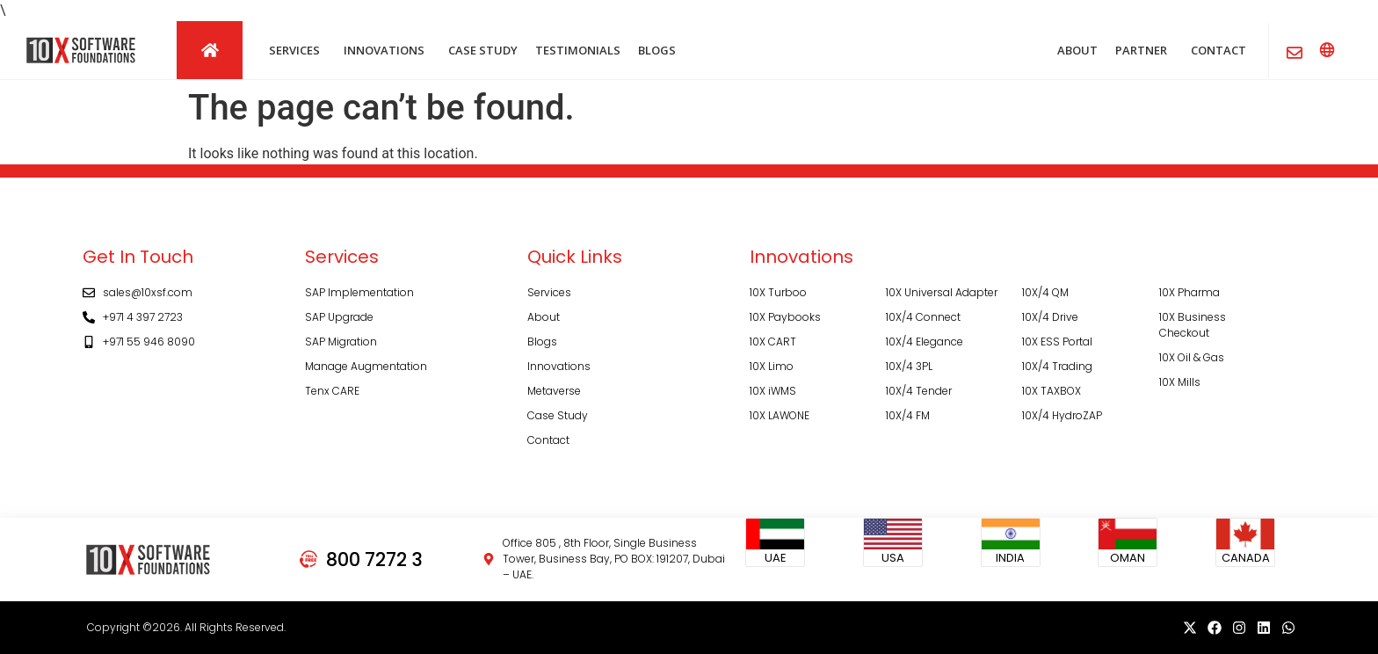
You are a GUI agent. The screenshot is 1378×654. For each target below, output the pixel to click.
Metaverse (554, 390)
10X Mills (1179, 381)
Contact (548, 439)
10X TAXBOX (1051, 390)
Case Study (557, 415)
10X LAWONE (779, 415)
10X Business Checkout (1192, 324)
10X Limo (772, 366)
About (543, 316)
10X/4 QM (1045, 292)
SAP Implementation (359, 292)
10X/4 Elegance (924, 341)
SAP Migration (341, 341)
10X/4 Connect (923, 316)
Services (549, 292)
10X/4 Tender (919, 390)
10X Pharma (1189, 292)
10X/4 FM (908, 415)
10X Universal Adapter (941, 292)
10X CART (773, 341)
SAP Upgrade (339, 316)
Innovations (559, 366)
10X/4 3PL (909, 366)
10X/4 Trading (1057, 366)
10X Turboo (778, 292)
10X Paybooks (785, 316)
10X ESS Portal (1057, 341)
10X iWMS (773, 390)
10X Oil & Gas (1191, 357)
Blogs (542, 341)
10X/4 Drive (1050, 316)
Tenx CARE (332, 390)
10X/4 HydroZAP (1062, 415)
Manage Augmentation (366, 366)
